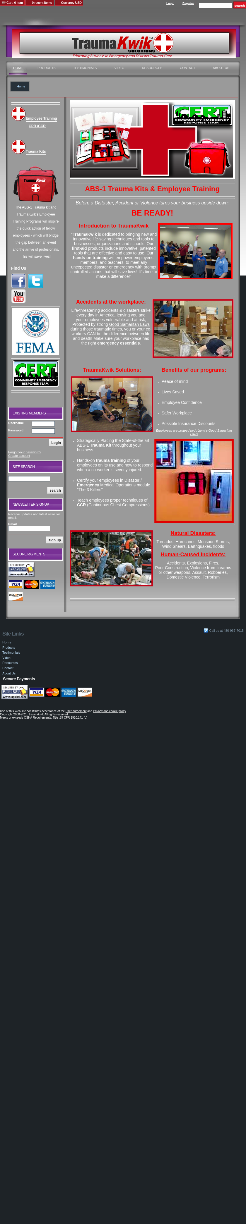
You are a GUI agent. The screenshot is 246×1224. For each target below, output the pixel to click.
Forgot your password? (24, 452)
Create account (19, 455)
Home (18, 68)
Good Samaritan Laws (129, 324)
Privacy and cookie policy (109, 711)
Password (15, 430)
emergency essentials (118, 343)
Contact (187, 68)
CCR (81, 504)
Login (170, 3)
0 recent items (42, 2)
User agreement (76, 711)
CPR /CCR (37, 126)
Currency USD (71, 2)
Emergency (88, 485)
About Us (221, 68)
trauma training (111, 460)
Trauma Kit (101, 445)
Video (119, 68)
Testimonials (85, 68)
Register (188, 3)
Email (12, 524)
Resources (152, 68)
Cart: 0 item (14, 2)
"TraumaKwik (84, 234)
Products (46, 68)
